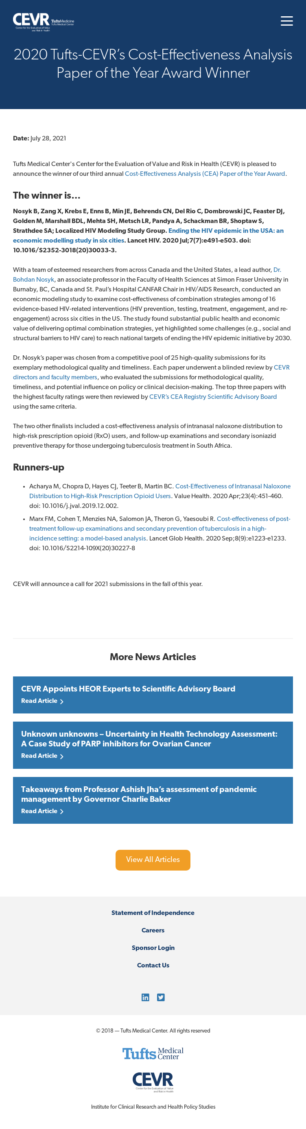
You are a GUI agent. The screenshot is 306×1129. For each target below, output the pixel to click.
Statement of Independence (153, 913)
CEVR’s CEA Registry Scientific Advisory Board (213, 397)
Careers (153, 931)
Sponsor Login (153, 948)
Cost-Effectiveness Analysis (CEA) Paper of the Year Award (205, 174)
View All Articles (153, 860)
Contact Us (153, 966)
